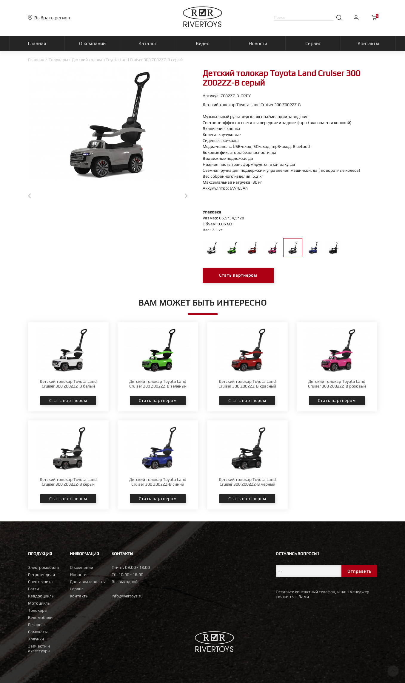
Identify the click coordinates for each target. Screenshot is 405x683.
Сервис (77, 588)
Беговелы (37, 624)
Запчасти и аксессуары (39, 648)
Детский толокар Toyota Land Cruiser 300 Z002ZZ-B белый (68, 383)
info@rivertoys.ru (127, 596)
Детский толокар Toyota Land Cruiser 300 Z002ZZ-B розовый (337, 383)
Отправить (359, 571)
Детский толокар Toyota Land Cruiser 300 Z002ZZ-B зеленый (158, 383)
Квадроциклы (41, 596)
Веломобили (40, 617)
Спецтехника (40, 581)
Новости (78, 574)
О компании (81, 567)
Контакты (79, 596)
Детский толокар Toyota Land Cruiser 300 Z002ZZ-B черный (247, 482)
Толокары (58, 59)
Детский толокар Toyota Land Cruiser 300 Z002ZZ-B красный (247, 383)
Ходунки (36, 638)
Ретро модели (41, 574)
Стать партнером (238, 275)
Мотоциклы (39, 603)
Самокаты (37, 631)
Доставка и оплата (88, 581)
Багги (33, 588)
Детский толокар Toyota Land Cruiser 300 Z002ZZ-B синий (157, 482)
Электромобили (43, 567)
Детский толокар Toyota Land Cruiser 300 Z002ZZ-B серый (68, 482)
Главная (36, 59)
